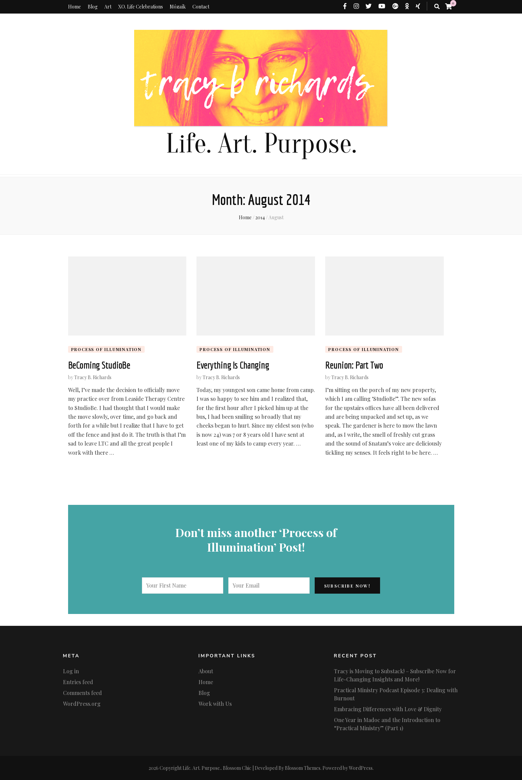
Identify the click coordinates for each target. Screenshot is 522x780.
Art (107, 6)
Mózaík (178, 6)
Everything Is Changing (232, 365)
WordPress (361, 768)
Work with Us (215, 703)
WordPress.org (82, 703)
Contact (200, 6)
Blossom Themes (302, 768)
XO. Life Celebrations (140, 6)
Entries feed (78, 681)
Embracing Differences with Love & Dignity (388, 709)
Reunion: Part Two (354, 365)
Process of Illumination (106, 349)
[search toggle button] (437, 6)
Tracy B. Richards (92, 377)
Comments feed (82, 692)
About (206, 671)
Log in (71, 671)
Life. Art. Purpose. (261, 144)
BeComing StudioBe (99, 365)
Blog (93, 6)
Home (74, 6)
